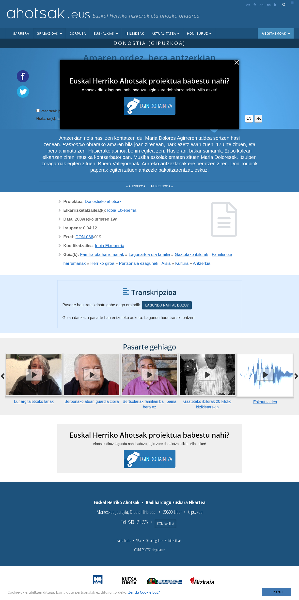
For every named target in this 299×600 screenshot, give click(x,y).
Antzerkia (201, 263)
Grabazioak (49, 33)
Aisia (166, 263)
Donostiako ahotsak (103, 201)
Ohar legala (153, 540)
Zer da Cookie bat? (144, 592)
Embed (249, 119)
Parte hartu (124, 540)
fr (254, 5)
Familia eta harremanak (102, 254)
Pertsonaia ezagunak (138, 263)
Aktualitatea (166, 33)
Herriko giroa (102, 263)
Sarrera (21, 33)
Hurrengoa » (162, 186)
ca (269, 5)
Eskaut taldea (265, 402)
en (261, 5)
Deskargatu (258, 119)
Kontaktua (165, 524)
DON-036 (84, 237)
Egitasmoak (275, 33)
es (248, 5)
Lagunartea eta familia (149, 254)
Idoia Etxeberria (121, 210)
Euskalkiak (106, 33)
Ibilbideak (135, 33)
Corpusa (78, 33)
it (275, 5)
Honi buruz (199, 33)
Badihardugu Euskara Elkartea (175, 502)
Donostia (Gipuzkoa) (149, 43)
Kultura (182, 263)
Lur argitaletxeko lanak (34, 401)
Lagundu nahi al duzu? (167, 305)
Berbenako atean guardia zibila (91, 401)
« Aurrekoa (135, 186)
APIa (138, 540)
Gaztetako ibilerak (191, 254)
